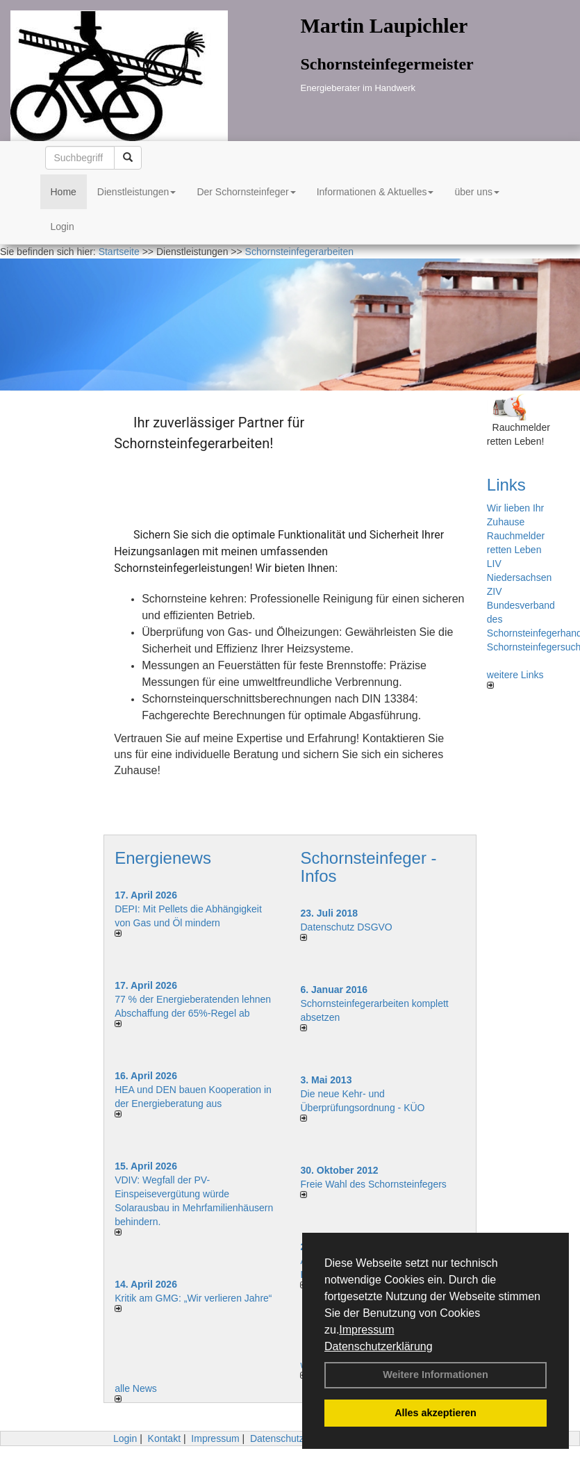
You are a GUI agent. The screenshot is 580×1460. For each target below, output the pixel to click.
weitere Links (515, 679)
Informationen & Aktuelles (375, 191)
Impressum (366, 1330)
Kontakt (164, 1438)
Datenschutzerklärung (378, 1346)
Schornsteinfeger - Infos (368, 866)
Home (63, 191)
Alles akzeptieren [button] (436, 1412)
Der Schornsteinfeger (246, 191)
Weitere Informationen (435, 1374)
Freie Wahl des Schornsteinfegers (373, 1184)
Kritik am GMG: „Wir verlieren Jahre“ (193, 1298)
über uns (476, 191)
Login (62, 226)
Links (506, 484)
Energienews (163, 857)
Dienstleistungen (136, 191)
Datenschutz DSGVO (346, 927)
